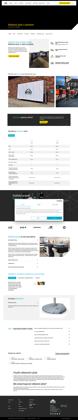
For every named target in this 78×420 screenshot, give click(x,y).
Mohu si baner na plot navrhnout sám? (52, 341)
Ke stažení (31, 402)
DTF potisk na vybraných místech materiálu (16, 267)
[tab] (12, 278)
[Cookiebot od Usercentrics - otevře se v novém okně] (57, 201)
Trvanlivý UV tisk (11, 263)
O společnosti (21, 3)
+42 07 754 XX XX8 (53, 410)
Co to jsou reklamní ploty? (52, 331)
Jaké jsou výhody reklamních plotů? (52, 334)
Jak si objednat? (21, 410)
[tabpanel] (39, 286)
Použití (15, 3)
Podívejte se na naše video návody (62, 353)
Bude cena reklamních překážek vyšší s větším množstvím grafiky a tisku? (52, 328)
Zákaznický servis (42, 3)
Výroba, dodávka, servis (23, 408)
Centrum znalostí (28, 3)
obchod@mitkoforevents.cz (55, 409)
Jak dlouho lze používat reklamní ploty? (52, 344)
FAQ (19, 404)
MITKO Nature (35, 3)
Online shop (31, 407)
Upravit (39, 218)
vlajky (16, 390)
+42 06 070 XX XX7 (53, 411)
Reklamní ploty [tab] (11, 135)
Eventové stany (10, 399)
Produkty (10, 3)
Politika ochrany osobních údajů (31, 418)
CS (73, 3)
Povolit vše (54, 218)
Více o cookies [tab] (55, 204)
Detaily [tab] (39, 204)
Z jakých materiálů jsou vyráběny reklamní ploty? (52, 338)
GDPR (38, 418)
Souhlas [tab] (22, 204)
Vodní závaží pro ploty (12, 302)
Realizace (20, 402)
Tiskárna (20, 406)
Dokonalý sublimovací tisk (13, 259)
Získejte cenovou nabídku (64, 3)
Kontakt (48, 3)
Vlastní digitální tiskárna (12, 240)
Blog (19, 399)
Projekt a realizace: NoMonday (66, 418)
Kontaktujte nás (43, 122)
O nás (9, 406)
